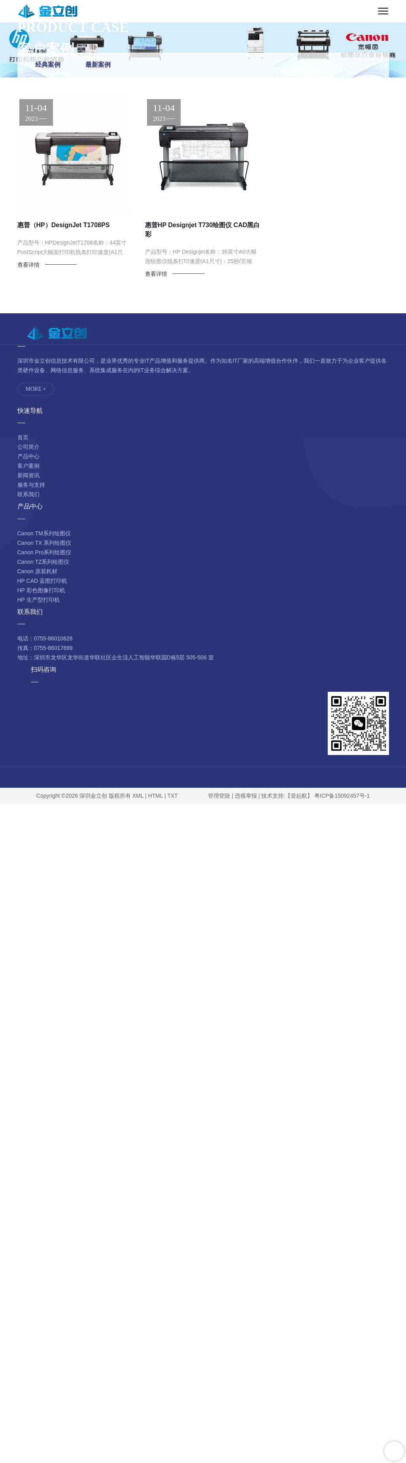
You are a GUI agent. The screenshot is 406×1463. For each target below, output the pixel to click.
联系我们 (28, 494)
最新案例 (98, 64)
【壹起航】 (299, 796)
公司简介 (28, 447)
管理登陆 (219, 796)
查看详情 (28, 265)
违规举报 (246, 796)
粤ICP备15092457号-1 (342, 796)
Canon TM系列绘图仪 (44, 533)
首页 (22, 437)
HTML (155, 796)
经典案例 (47, 64)
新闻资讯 (28, 475)
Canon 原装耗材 (37, 571)
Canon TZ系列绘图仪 (43, 562)
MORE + (36, 389)
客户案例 (28, 466)
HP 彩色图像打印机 (41, 590)
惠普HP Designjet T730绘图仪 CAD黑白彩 (202, 229)
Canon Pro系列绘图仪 (44, 552)
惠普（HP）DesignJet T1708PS (63, 225)
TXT (172, 796)
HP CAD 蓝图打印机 (42, 581)
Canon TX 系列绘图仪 (44, 543)
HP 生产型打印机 (38, 600)
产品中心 (28, 456)
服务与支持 (31, 485)
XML (138, 796)
